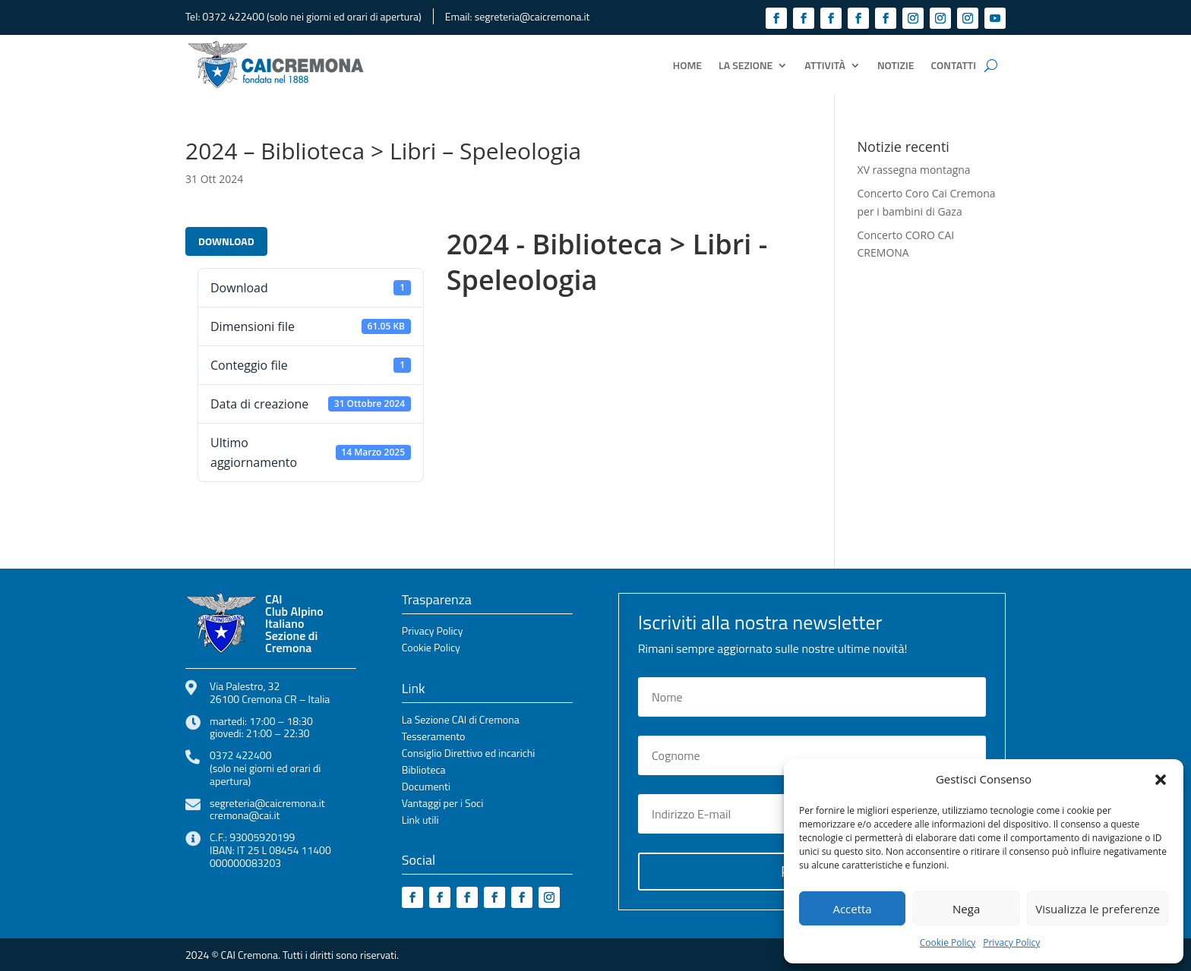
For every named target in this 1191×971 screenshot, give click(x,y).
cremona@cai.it (245, 815)
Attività (824, 65)
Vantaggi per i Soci (442, 804)
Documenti (426, 787)
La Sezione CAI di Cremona (461, 720)
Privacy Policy (1011, 942)
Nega (966, 908)
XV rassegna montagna (914, 169)
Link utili (420, 821)
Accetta (851, 908)
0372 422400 (233, 16)
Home (687, 65)
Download (226, 241)
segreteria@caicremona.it (532, 16)
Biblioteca (424, 771)
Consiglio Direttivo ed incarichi (468, 754)
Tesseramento (434, 737)
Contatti (953, 65)
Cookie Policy (947, 942)
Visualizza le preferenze (1097, 908)
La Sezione (745, 65)
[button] (1160, 779)
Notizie (896, 65)
